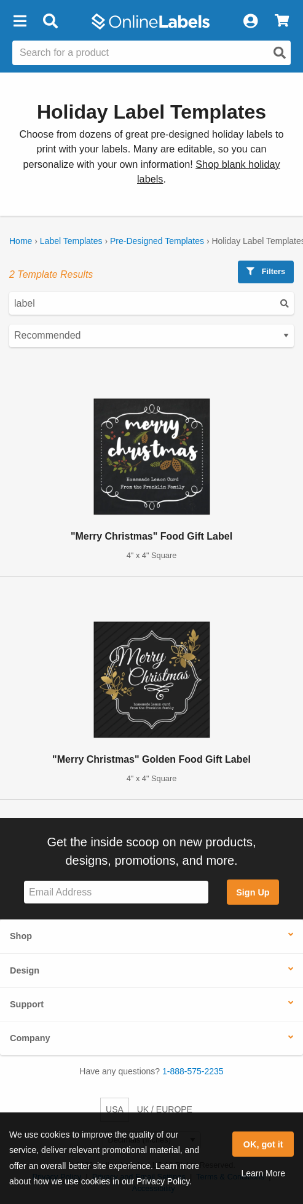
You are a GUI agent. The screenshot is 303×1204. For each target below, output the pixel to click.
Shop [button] (21, 936)
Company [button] (30, 1038)
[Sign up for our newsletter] (116, 892)
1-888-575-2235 (193, 1071)
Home (20, 241)
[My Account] (250, 21)
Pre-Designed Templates (157, 241)
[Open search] (280, 53)
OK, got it (263, 1144)
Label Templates (71, 241)
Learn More (263, 1173)
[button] (19, 21)
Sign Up (252, 892)
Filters (265, 271)
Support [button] (27, 1004)
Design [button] (24, 970)
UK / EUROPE (164, 1109)
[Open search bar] (50, 21)
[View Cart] (282, 21)
